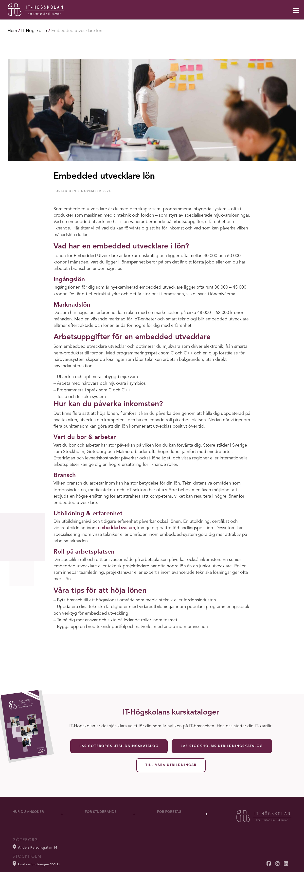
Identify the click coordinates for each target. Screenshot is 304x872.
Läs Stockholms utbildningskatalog (222, 746)
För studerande (101, 812)
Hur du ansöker (28, 812)
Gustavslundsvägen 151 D (36, 863)
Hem (12, 31)
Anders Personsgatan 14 (35, 846)
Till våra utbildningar (171, 765)
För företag (169, 812)
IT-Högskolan (34, 31)
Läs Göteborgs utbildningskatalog (119, 746)
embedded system (116, 528)
